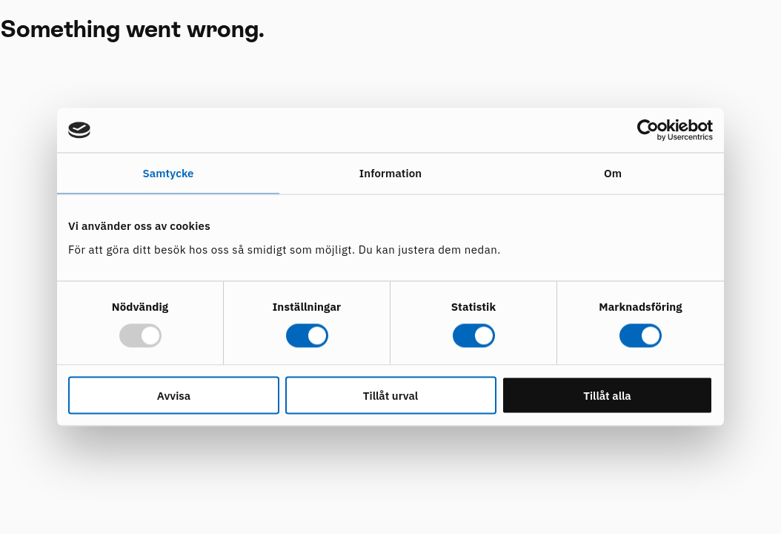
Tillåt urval (390, 395)
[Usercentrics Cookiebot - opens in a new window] (648, 130)
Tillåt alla (607, 395)
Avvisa (173, 395)
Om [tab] (613, 173)
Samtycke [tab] (167, 173)
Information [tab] (390, 173)
